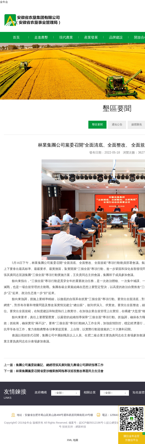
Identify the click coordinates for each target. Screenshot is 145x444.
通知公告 (117, 124)
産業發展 (91, 37)
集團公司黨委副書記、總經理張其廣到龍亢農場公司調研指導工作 (59, 365)
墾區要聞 (97, 124)
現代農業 (66, 37)
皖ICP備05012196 (90, 422)
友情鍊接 (15, 391)
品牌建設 (116, 37)
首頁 (16, 37)
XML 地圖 (72, 440)
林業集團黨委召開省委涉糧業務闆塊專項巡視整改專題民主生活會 (59, 371)
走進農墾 (41, 37)
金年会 (4, 1)
